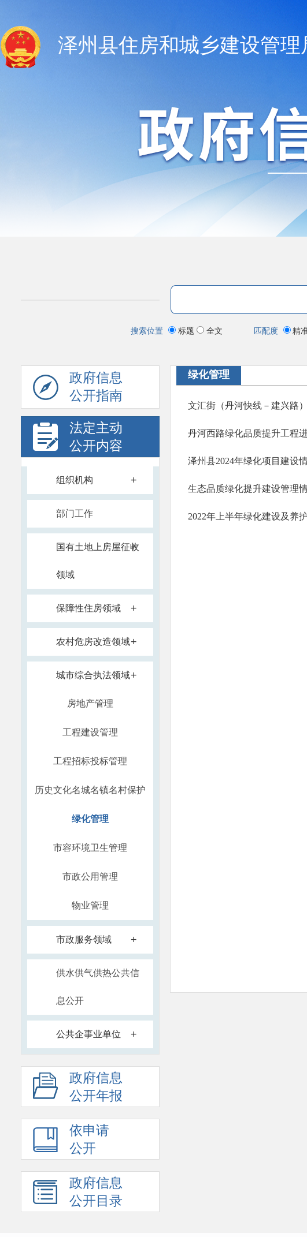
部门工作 (74, 513)
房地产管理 (90, 703)
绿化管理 (90, 819)
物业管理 (90, 905)
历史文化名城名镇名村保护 (90, 790)
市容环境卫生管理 (90, 848)
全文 (210, 330)
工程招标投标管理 (90, 761)
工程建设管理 (90, 732)
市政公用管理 (90, 876)
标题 (182, 330)
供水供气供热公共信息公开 (97, 987)
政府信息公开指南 (78, 390)
